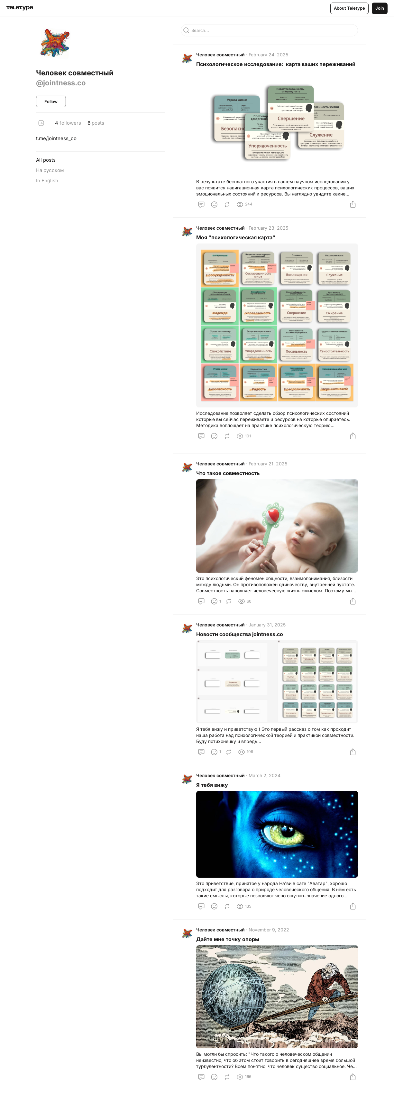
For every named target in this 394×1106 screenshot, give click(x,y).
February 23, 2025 (268, 228)
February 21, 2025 (268, 463)
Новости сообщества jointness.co (239, 634)
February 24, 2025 (268, 54)
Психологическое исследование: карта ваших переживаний (275, 64)
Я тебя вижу (212, 785)
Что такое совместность (228, 473)
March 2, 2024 (264, 775)
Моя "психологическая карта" (235, 237)
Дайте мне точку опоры (227, 939)
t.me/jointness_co (56, 138)
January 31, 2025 (267, 624)
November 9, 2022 (269, 929)
